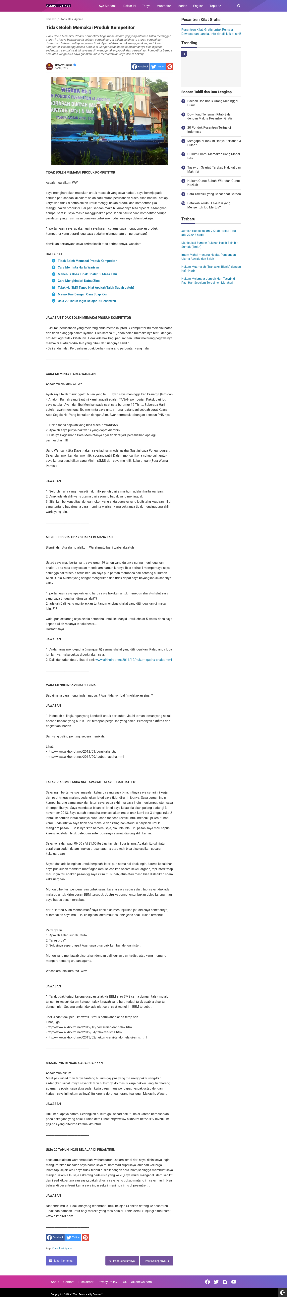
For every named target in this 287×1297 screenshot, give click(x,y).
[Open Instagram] (225, 1281)
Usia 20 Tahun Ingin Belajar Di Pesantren (87, 301)
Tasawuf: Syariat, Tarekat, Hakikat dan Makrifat (214, 170)
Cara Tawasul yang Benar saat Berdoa (214, 194)
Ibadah (182, 6)
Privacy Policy (107, 1282)
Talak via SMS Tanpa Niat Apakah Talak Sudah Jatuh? (96, 287)
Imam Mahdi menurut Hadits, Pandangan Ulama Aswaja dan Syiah (208, 257)
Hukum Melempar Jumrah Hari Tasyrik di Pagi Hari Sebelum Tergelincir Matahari (208, 280)
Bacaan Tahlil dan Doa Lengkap (206, 92)
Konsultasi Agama (62, 1248)
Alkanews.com (141, 1282)
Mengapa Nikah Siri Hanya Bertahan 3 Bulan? (214, 143)
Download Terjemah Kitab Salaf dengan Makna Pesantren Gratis (210, 116)
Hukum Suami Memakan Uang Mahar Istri (213, 156)
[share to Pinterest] (169, 66)
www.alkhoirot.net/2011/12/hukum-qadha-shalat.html (133, 660)
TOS (124, 1282)
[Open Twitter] (216, 1281)
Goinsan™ (98, 1294)
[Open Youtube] (233, 1281)
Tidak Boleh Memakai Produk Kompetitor (87, 261)
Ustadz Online (65, 65)
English (198, 6)
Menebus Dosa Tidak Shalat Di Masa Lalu (87, 274)
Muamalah (164, 6)
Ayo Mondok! (108, 6)
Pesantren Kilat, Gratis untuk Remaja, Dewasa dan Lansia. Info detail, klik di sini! (211, 32)
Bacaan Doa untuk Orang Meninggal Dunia (212, 103)
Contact (69, 1282)
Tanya (146, 6)
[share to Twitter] (158, 66)
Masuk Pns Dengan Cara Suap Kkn (82, 294)
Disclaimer (86, 1282)
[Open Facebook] (207, 1281)
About (55, 1282)
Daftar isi (129, 6)
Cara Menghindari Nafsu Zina (79, 281)
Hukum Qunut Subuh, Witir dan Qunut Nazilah (213, 183)
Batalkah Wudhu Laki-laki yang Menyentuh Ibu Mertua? (208, 205)
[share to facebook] (140, 66)
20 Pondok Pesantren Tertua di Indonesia (209, 130)
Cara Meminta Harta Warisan (78, 267)
